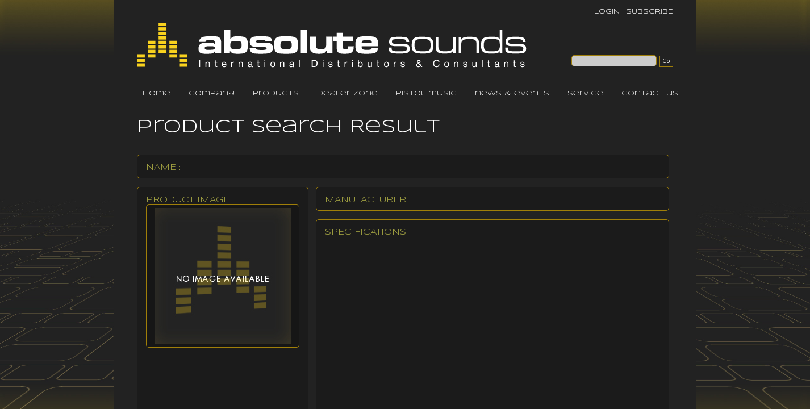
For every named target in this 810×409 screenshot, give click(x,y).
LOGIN (607, 12)
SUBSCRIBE (649, 12)
